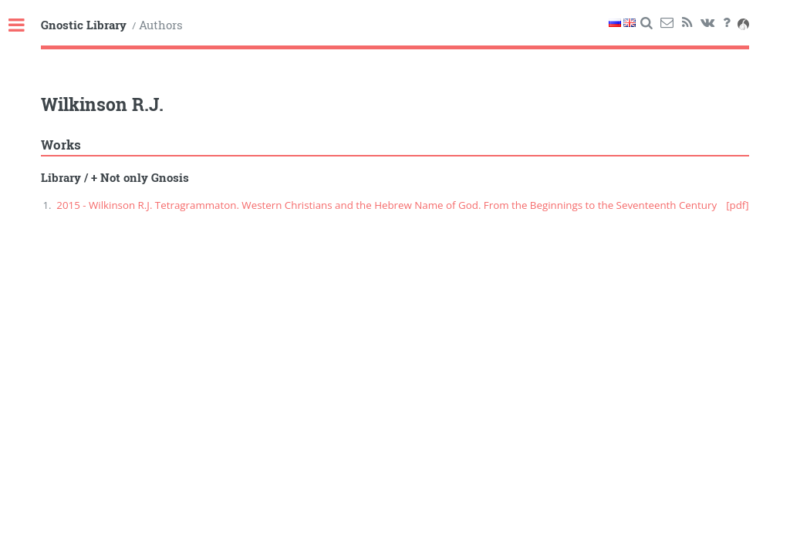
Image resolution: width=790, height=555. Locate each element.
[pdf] (737, 205)
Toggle (24, 26)
